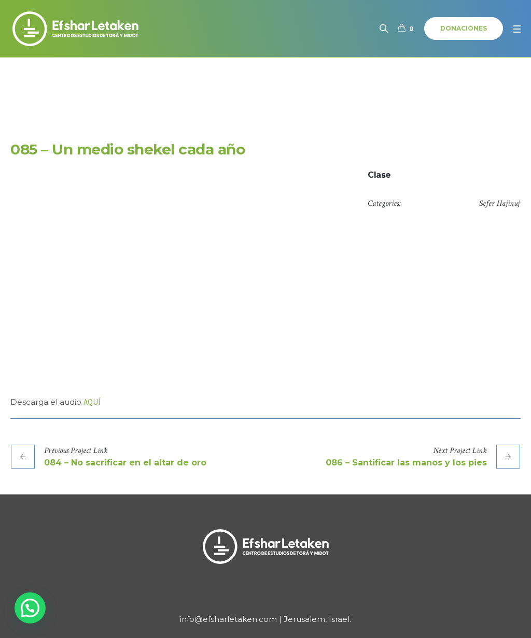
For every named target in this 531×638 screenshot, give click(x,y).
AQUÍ (91, 402)
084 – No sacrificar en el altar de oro (125, 462)
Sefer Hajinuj (499, 203)
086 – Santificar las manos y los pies (406, 462)
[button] (30, 607)
